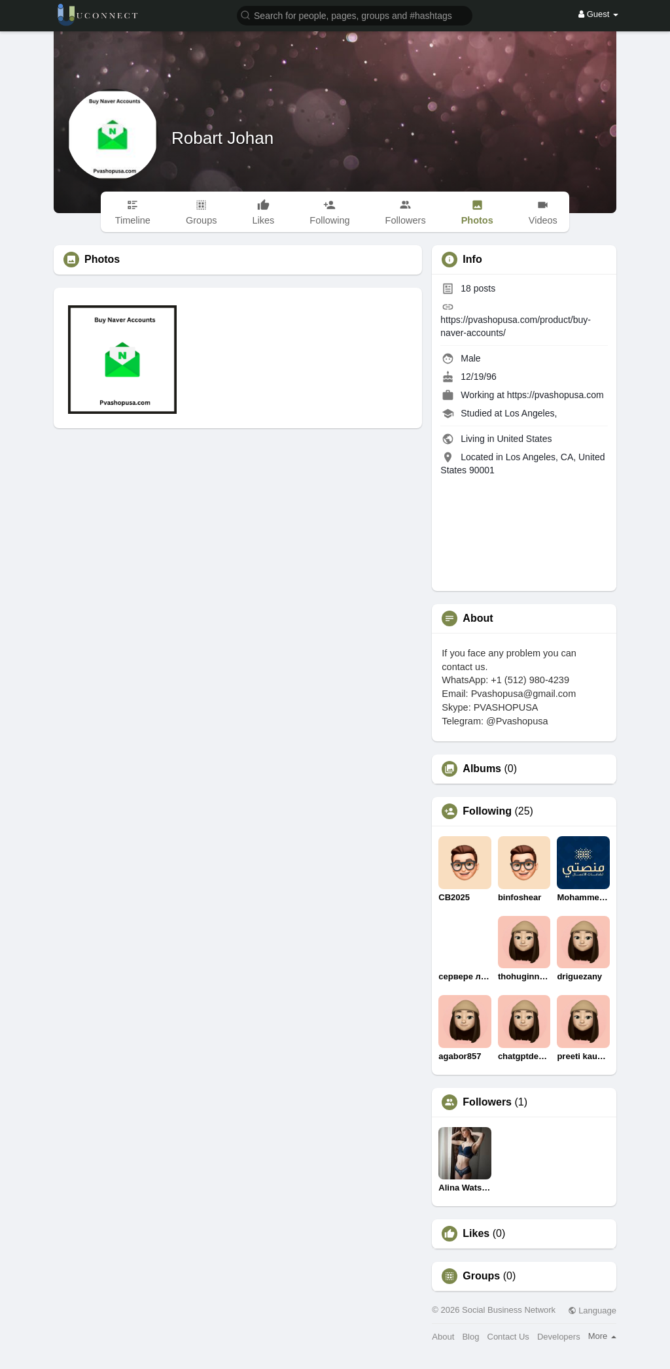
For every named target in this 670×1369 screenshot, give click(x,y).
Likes (476, 1233)
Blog (470, 1336)
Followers (487, 1102)
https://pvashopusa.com (555, 395)
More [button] (602, 1336)
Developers (558, 1336)
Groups (481, 1276)
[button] (354, 14)
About (443, 1336)
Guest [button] (598, 14)
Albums (482, 769)
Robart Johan (222, 138)
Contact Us (508, 1336)
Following (487, 811)
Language (592, 1310)
